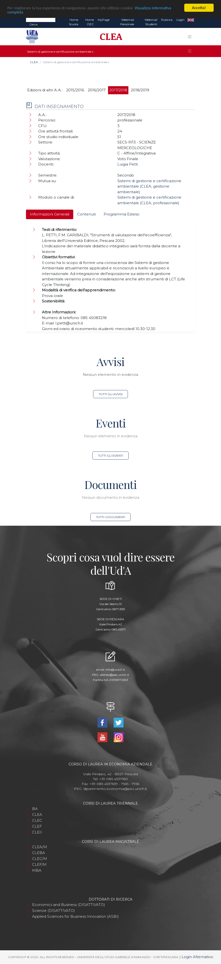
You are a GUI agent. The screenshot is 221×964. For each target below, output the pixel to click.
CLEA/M (39, 847)
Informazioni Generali (49, 214)
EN (190, 20)
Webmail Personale (127, 22)
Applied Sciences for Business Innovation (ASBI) (75, 916)
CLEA (34, 62)
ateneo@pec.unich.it (114, 675)
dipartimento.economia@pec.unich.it (115, 788)
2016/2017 (97, 90)
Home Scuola (73, 22)
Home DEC (89, 22)
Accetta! (199, 7)
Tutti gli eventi (110, 455)
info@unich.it (115, 669)
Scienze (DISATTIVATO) (53, 910)
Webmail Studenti (151, 22)
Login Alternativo (197, 956)
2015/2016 (75, 90)
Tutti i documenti (110, 517)
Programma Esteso (121, 214)
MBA (36, 870)
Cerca (33, 24)
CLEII (37, 832)
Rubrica (166, 20)
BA (35, 808)
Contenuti (86, 214)
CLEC (37, 820)
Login (180, 20)
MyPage (104, 20)
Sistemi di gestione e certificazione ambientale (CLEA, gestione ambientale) (149, 186)
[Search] (40, 19)
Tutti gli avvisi (111, 394)
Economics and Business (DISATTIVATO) (68, 904)
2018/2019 (140, 90)
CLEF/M (39, 864)
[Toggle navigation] (189, 36)
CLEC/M (39, 858)
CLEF (37, 826)
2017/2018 (118, 90)
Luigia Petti (127, 164)
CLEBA (38, 852)
